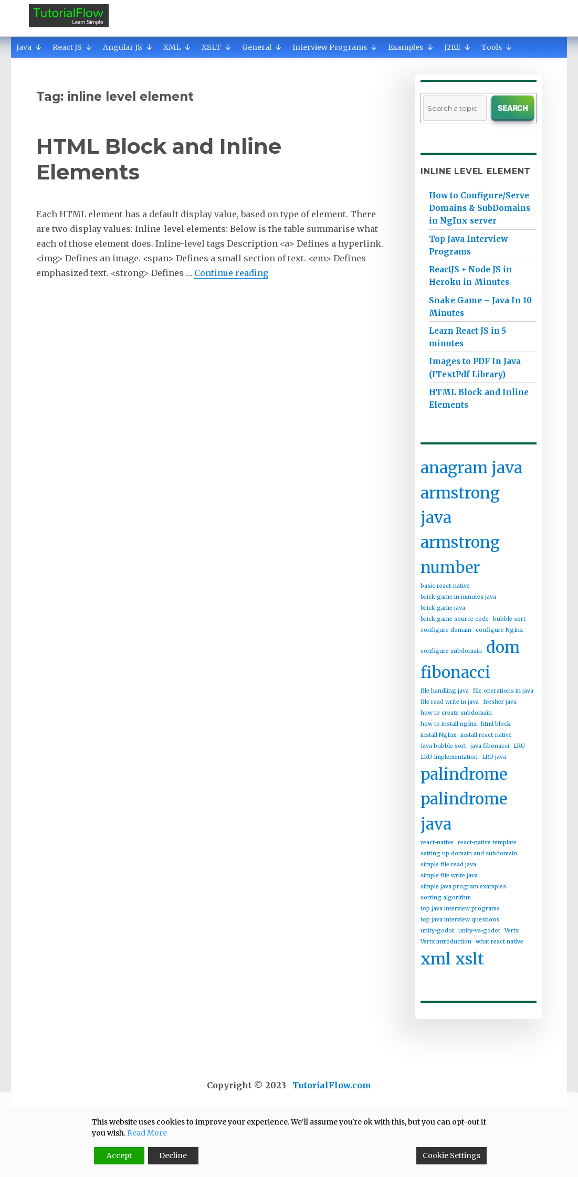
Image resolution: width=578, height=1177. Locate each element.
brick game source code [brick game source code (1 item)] (455, 619)
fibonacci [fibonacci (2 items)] (455, 672)
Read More (147, 1133)
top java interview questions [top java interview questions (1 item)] (460, 919)
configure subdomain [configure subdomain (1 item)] (451, 651)
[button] (38, 47)
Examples (411, 47)
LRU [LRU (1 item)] (519, 746)
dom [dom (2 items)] (503, 647)
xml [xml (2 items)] (436, 959)
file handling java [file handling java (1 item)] (445, 690)
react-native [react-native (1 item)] (437, 842)
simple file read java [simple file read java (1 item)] (448, 864)
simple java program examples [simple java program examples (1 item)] (463, 886)
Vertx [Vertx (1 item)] (512, 930)
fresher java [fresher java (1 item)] (500, 701)
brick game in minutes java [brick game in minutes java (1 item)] (458, 596)
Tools (496, 47)
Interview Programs (334, 47)
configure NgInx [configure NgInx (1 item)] (499, 630)
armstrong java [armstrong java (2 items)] (460, 505)
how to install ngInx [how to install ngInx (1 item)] (449, 723)
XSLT (217, 47)
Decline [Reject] (173, 1155)
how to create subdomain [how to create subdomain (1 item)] (456, 712)
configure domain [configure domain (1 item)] (446, 630)
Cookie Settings (451, 1155)
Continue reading (231, 273)
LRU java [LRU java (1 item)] (494, 757)
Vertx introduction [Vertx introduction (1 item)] (446, 941)
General (262, 47)
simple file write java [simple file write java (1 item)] (449, 875)
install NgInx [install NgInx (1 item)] (438, 734)
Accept (119, 1155)
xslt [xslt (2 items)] (469, 959)
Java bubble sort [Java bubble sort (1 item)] (443, 746)
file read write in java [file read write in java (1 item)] (450, 701)
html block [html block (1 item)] (496, 723)
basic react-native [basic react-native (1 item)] (445, 585)
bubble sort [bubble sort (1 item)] (509, 619)
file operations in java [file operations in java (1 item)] (503, 690)
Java (29, 47)
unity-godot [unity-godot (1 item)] (437, 930)
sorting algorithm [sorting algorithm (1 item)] (446, 897)
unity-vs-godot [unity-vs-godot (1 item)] (479, 930)
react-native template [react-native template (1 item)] (487, 842)
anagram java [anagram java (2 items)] (471, 468)
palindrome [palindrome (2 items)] (464, 774)
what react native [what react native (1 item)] (499, 941)
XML (177, 47)
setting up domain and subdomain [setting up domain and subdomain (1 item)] (469, 853)
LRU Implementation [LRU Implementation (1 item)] (449, 757)
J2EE (457, 47)
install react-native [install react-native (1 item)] (486, 734)
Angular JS (128, 47)
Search (513, 108)
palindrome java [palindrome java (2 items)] (464, 811)
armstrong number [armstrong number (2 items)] (460, 555)
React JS (72, 47)
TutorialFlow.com (331, 1085)
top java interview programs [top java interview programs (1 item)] (460, 908)
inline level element (476, 171)
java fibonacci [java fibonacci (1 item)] (489, 746)
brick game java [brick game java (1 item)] (443, 608)
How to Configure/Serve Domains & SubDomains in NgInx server (479, 208)
